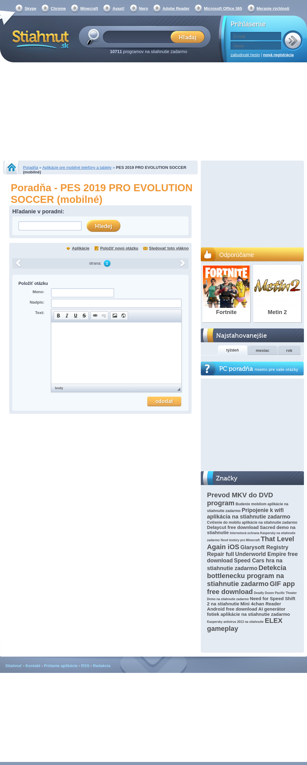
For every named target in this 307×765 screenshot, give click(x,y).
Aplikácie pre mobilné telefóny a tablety (76, 167)
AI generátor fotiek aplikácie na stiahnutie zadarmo (248, 611)
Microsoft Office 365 (223, 8)
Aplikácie (80, 248)
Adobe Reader (175, 8)
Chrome (58, 8)
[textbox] (138, 36)
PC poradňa (258, 368)
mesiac (262, 350)
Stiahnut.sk (39, 39)
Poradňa (30, 167)
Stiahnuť (14, 665)
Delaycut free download (232, 527)
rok (289, 350)
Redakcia (102, 665)
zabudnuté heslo (245, 54)
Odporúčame (236, 254)
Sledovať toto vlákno (168, 248)
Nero (143, 8)
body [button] (59, 388)
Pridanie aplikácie (61, 665)
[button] (58, 316)
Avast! (118, 8)
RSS (85, 665)
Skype (30, 8)
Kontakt (32, 665)
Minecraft (89, 8)
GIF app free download (251, 588)
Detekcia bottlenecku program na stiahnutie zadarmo (246, 576)
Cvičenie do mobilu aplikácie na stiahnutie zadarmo (252, 522)
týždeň (232, 350)
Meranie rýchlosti (273, 8)
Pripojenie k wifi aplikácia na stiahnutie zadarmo (248, 513)
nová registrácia (278, 54)
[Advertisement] (153, 112)
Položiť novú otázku (119, 248)
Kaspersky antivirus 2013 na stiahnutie (235, 621)
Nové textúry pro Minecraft (240, 540)
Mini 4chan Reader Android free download (244, 606)
